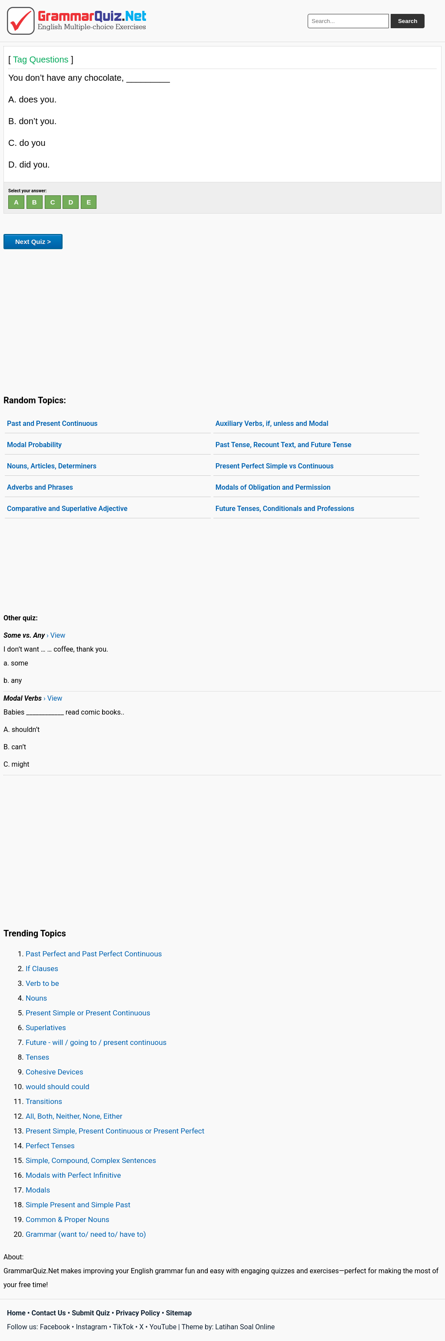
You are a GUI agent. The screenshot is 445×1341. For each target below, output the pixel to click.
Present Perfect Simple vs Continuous (275, 466)
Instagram (91, 1327)
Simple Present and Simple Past (78, 1204)
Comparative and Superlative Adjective (67, 508)
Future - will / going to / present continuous (96, 1042)
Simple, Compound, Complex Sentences (91, 1160)
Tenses (37, 1057)
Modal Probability (34, 445)
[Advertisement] (222, 320)
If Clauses (42, 968)
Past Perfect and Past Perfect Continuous (94, 953)
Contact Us (49, 1313)
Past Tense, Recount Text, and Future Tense (284, 445)
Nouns (36, 998)
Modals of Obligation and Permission (273, 487)
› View (55, 635)
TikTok (123, 1327)
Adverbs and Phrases (40, 487)
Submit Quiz (91, 1313)
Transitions (44, 1101)
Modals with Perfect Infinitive (73, 1175)
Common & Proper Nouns (68, 1219)
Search (407, 21)
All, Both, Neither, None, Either (74, 1116)
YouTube (162, 1327)
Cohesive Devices (54, 1072)
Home (16, 1313)
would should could (58, 1086)
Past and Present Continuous (52, 423)
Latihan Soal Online (245, 1327)
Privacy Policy (138, 1313)
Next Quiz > (33, 241)
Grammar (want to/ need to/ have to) (86, 1234)
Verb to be (42, 983)
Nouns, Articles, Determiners (51, 466)
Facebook (55, 1327)
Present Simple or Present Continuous (88, 1012)
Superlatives (46, 1027)
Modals (38, 1190)
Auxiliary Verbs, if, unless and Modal (272, 423)
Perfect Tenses (50, 1145)
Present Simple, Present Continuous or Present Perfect (115, 1131)
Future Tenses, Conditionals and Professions (285, 508)
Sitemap (179, 1313)
